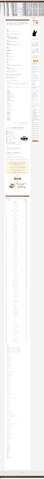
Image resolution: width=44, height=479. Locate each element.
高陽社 (8, 458)
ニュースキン (8, 413)
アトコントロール (9, 368)
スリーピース (8, 406)
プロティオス (8, 427)
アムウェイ (16, 201)
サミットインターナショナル (22, 9)
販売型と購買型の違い (35, 94)
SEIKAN (15, 340)
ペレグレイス (15, 246)
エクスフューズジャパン (15, 250)
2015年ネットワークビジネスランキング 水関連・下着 (14, 349)
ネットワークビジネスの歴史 (35, 90)
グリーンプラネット (15, 249)
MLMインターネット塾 (10, 476)
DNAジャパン (15, 323)
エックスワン (15, 271)
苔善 (7, 455)
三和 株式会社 (15, 253)
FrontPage (8, 356)
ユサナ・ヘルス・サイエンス (15, 311)
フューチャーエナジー (15, 327)
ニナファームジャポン (15, 240)
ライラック (15, 298)
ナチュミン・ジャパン (15, 332)
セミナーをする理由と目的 (35, 75)
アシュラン (15, 206)
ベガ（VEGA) (15, 259)
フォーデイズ (8, 424)
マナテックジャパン (15, 262)
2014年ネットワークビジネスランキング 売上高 (13, 347)
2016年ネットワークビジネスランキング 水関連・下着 (14, 351)
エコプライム (15, 293)
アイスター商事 (9, 364)
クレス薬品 (15, 289)
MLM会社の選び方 (34, 93)
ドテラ (14, 245)
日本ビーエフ (8, 453)
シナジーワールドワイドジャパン (15, 267)
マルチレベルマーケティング (35, 91)
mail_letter (8, 362)
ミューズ (15, 318)
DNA (15, 302)
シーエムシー (15, 275)
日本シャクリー (9, 452)
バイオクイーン (9, 420)
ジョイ (8, 403)
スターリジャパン (15, 328)
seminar (8, 363)
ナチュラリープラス (15, 207)
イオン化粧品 (15, 227)
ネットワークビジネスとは (16, 156)
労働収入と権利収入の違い (35, 95)
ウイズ (15, 297)
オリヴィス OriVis (15, 310)
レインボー (15, 292)
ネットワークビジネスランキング (14, 198)
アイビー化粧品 (15, 241)
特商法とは (33, 84)
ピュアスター (8, 422)
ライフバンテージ (14, 236)
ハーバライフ (13, 233)
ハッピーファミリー (15, 272)
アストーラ (15, 315)
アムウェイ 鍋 (9, 372)
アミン (8, 369)
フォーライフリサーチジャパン (15, 263)
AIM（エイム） (15, 305)
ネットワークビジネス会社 (10, 416)
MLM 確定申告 (34, 85)
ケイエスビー (15, 258)
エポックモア (15, 324)
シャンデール (15, 220)
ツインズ (15, 336)
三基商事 (15, 202)
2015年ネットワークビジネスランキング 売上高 (13, 348)
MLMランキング (34, 118)
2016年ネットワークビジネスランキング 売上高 (14, 196)
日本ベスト (15, 276)
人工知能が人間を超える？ (35, 108)
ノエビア (8, 417)
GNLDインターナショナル (10, 357)
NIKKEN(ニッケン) (9, 359)
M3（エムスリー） (15, 254)
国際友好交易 (15, 284)
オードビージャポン (15, 266)
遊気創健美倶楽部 (15, 301)
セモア (8, 407)
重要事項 (23, 472)
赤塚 (15, 223)
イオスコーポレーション (10, 375)
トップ (21, 472)
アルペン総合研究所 (15, 314)
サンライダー (13, 341)
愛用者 (7, 23)
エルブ (15, 319)
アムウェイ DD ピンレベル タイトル (11, 371)
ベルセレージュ (15, 214)
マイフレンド (15, 288)
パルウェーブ (8, 421)
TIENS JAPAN (15, 237)
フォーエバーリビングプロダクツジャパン (15, 210)
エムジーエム (15, 279)
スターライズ (8, 404)
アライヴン (15, 232)
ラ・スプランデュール (15, 337)
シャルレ (15, 211)
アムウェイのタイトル (35, 100)
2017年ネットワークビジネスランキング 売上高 (13, 352)
